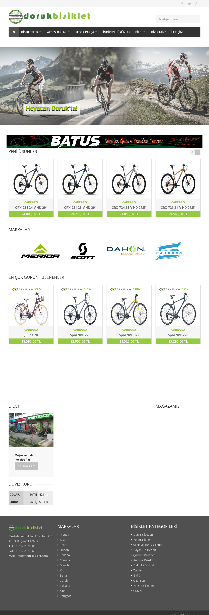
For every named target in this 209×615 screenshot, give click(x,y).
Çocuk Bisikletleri (144, 555)
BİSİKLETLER (29, 32)
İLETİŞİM (177, 32)
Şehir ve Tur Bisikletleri (148, 545)
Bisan (63, 540)
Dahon (64, 550)
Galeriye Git (26, 466)
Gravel (137, 591)
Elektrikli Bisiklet (143, 565)
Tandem (138, 570)
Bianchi (64, 565)
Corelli (64, 580)
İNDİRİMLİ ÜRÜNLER (116, 32)
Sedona (65, 555)
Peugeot (65, 596)
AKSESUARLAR (57, 32)
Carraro (65, 560)
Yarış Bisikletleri (143, 586)
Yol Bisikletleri (142, 540)
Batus (64, 575)
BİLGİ (138, 32)
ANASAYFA (14, 32)
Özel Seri (139, 580)
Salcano (65, 586)
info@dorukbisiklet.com (32, 556)
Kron (63, 570)
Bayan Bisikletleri (144, 550)
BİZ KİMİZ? (158, 32)
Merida (64, 534)
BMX (136, 575)
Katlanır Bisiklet (143, 560)
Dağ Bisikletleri (143, 534)
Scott (63, 545)
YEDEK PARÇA (85, 32)
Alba (63, 591)
